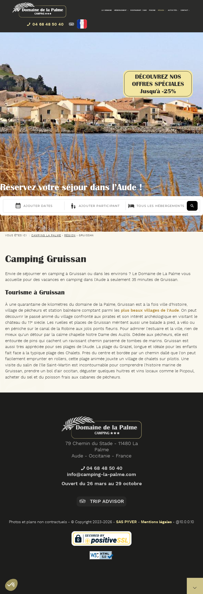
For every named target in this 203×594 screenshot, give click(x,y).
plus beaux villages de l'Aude (149, 310)
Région (70, 235)
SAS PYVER (126, 522)
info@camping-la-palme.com (101, 493)
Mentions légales (156, 522)
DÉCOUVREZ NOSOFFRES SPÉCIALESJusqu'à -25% (158, 84)
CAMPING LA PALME (46, 235)
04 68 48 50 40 (102, 487)
